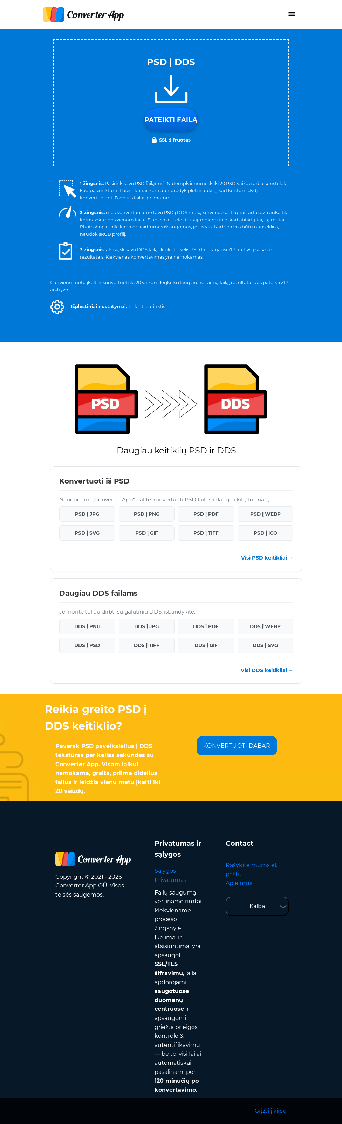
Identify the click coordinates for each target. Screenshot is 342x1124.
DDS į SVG (265, 645)
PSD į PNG (146, 514)
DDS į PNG (87, 626)
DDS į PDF (206, 626)
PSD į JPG (87, 514)
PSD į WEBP (265, 514)
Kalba (257, 906)
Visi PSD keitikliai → (267, 558)
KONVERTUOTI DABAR (237, 745)
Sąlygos (165, 871)
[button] (57, 307)
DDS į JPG (146, 626)
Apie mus (239, 883)
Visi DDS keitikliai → (267, 670)
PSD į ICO (265, 533)
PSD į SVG (87, 533)
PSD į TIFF (206, 533)
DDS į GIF (206, 645)
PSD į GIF (146, 533)
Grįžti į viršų (271, 1111)
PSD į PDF (206, 514)
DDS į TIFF (146, 645)
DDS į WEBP (265, 626)
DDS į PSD (87, 645)
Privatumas (170, 880)
